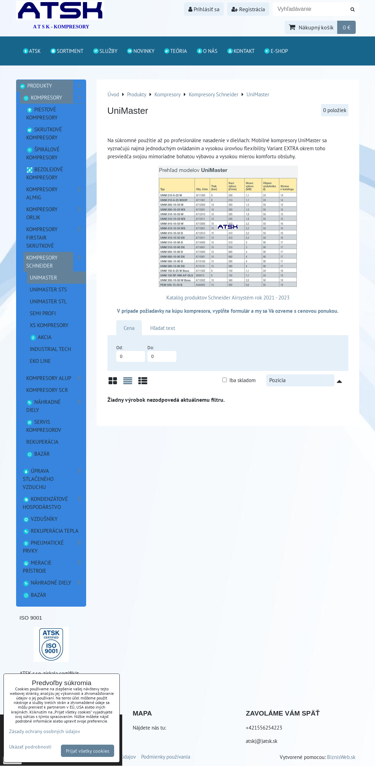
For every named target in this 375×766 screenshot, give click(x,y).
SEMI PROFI (43, 313)
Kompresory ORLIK (56, 213)
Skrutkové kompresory (44, 133)
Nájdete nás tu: (149, 727)
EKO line (40, 360)
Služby (104, 50)
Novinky (140, 50)
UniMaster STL (48, 301)
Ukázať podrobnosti (30, 747)
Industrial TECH (50, 348)
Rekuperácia (42, 441)
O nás (206, 50)
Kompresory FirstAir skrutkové (56, 237)
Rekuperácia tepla (51, 530)
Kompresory (54, 97)
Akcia (41, 336)
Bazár (38, 453)
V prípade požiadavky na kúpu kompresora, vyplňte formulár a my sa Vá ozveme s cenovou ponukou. (228, 310)
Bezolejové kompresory (44, 173)
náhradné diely (56, 406)
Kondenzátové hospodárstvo (54, 503)
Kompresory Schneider (56, 261)
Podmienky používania (165, 756)
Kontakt (241, 50)
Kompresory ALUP (56, 378)
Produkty (52, 85)
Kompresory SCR (47, 389)
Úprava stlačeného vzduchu (54, 479)
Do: (161, 353)
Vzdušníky (40, 518)
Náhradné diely (54, 582)
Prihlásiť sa (204, 9)
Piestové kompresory (41, 113)
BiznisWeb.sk (341, 756)
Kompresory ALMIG (56, 193)
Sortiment (66, 50)
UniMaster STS (48, 289)
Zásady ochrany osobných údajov (44, 731)
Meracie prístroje (54, 567)
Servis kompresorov (43, 425)
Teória (175, 50)
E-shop (276, 50)
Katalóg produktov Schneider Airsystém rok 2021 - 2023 (228, 297)
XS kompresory (49, 325)
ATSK (31, 50)
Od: (130, 353)
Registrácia (248, 9)
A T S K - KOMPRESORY (61, 26)
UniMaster (43, 277)
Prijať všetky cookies (87, 750)
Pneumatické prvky (54, 547)
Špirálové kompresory (43, 153)
